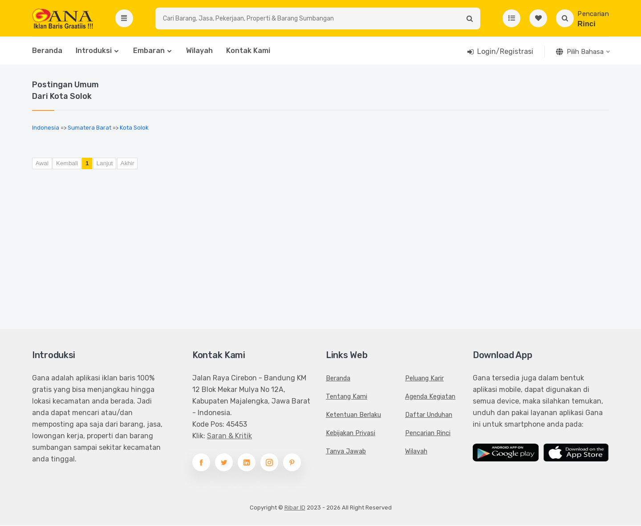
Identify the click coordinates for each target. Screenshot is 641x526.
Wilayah (199, 52)
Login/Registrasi (505, 53)
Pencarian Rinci (427, 434)
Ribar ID (294, 508)
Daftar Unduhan (428, 416)
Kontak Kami (248, 52)
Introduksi (94, 52)
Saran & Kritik (229, 436)
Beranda (47, 52)
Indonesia (45, 129)
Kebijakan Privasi (350, 434)
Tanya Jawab (346, 452)
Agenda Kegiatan (430, 397)
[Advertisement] (267, 244)
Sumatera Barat (89, 129)
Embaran (149, 52)
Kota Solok (134, 129)
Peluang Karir (424, 379)
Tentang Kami (346, 397)
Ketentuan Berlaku (353, 416)
